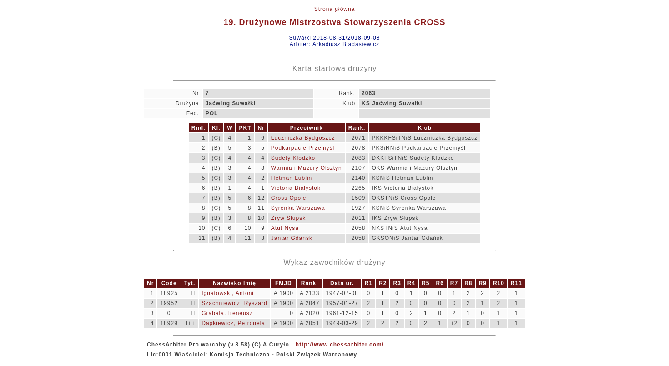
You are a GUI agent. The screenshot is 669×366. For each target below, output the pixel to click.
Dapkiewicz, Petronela (233, 323)
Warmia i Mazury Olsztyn (306, 168)
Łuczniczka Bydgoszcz (303, 138)
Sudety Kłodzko (293, 158)
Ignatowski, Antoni (227, 293)
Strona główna (334, 9)
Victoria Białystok (296, 188)
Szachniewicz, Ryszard (234, 303)
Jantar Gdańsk (291, 238)
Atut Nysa (285, 228)
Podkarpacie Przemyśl (302, 148)
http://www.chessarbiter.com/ (340, 344)
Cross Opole (289, 198)
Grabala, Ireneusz (226, 313)
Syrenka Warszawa (298, 208)
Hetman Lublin (291, 178)
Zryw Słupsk (288, 218)
